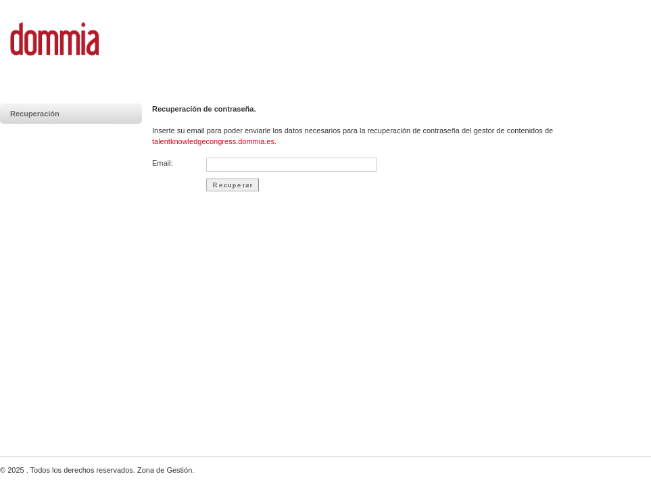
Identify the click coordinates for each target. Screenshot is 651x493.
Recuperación (34, 114)
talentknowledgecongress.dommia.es (213, 141)
